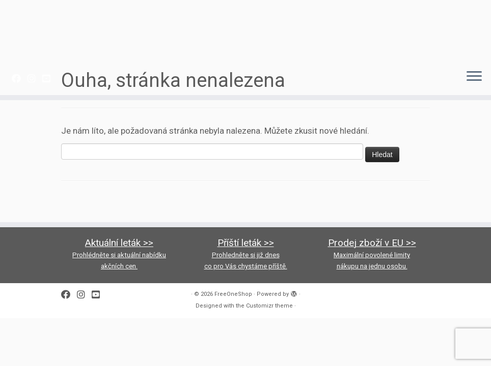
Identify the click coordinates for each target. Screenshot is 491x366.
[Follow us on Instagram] (35, 78)
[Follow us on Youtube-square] (49, 78)
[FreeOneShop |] (245, 30)
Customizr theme (269, 305)
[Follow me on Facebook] (20, 78)
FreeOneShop (233, 294)
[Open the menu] (474, 76)
